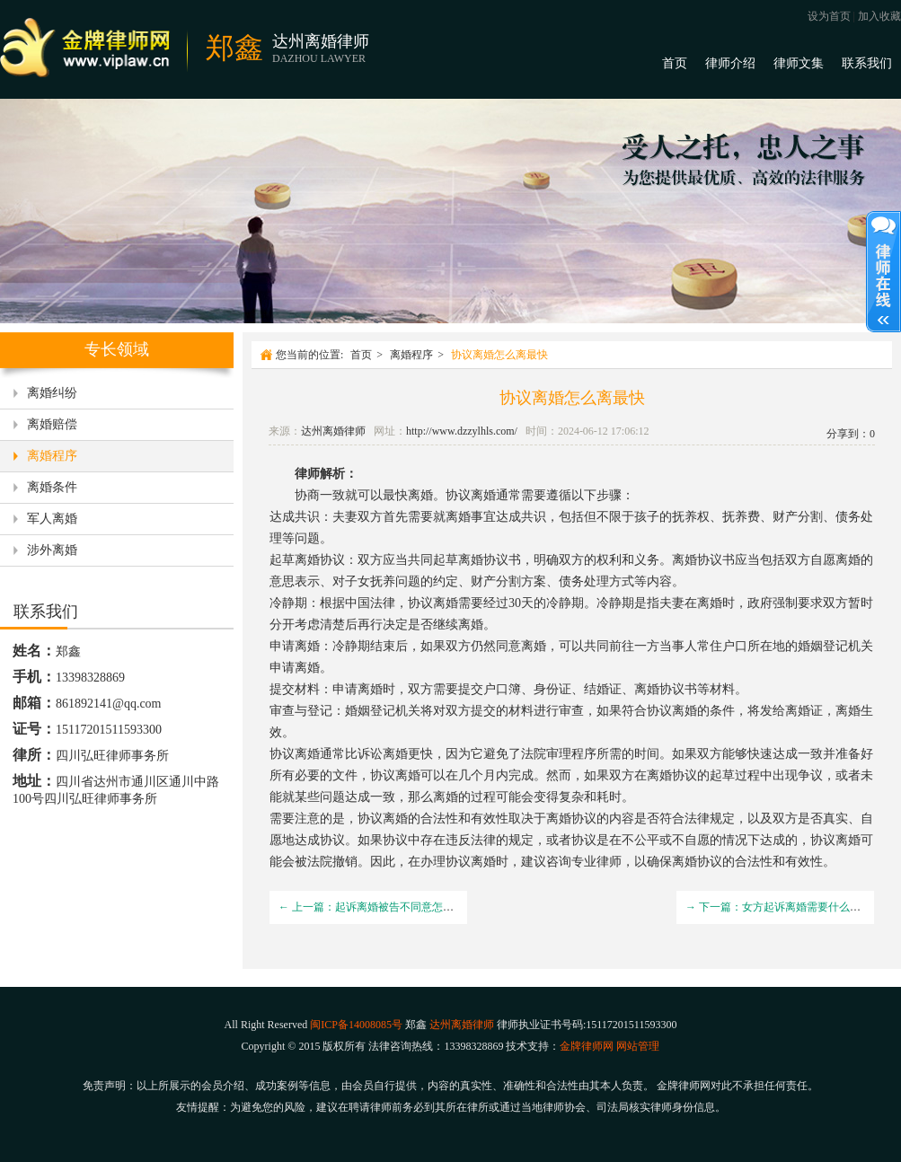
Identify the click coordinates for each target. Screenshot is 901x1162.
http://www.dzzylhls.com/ (461, 431)
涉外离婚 (52, 550)
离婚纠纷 (52, 393)
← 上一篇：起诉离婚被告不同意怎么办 (371, 907)
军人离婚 (52, 518)
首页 (674, 63)
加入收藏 (879, 16)
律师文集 (798, 63)
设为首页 (829, 16)
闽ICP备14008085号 (356, 1024)
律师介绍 (730, 63)
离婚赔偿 (52, 424)
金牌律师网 (587, 1046)
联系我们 (867, 63)
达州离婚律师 (333, 431)
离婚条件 (52, 487)
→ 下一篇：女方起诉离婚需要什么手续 (778, 907)
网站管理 (637, 1046)
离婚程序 (52, 455)
